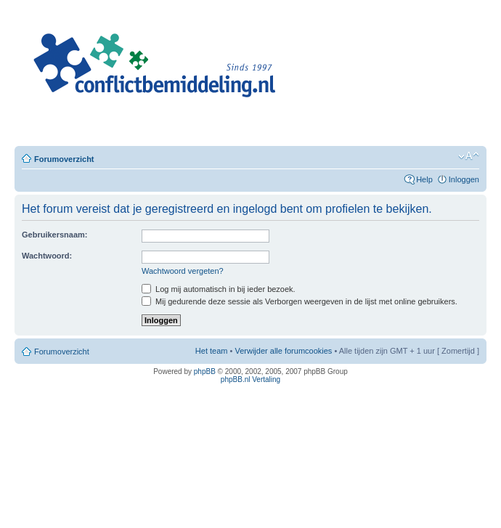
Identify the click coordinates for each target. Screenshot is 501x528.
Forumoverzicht (64, 159)
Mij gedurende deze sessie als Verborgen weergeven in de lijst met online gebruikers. (299, 301)
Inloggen (464, 179)
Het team (211, 350)
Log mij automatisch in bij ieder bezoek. (219, 289)
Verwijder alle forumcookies (283, 350)
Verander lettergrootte (468, 156)
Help (424, 179)
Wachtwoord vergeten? (183, 271)
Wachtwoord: (47, 255)
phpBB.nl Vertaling (250, 379)
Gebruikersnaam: (54, 234)
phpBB (205, 371)
